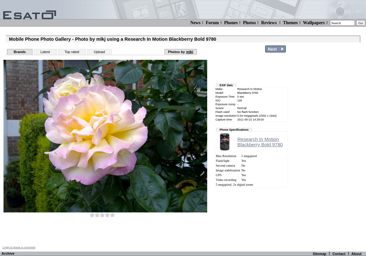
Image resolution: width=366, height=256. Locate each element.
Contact (338, 254)
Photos (249, 22)
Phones (231, 22)
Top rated (72, 52)
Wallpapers (314, 22)
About (356, 254)
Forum (212, 22)
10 (112, 214)
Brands (20, 52)
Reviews (269, 22)
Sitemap (319, 254)
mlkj (189, 52)
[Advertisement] (328, 150)
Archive (8, 253)
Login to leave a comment (19, 247)
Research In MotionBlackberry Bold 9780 (260, 141)
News (195, 22)
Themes (290, 22)
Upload (99, 52)
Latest (45, 52)
